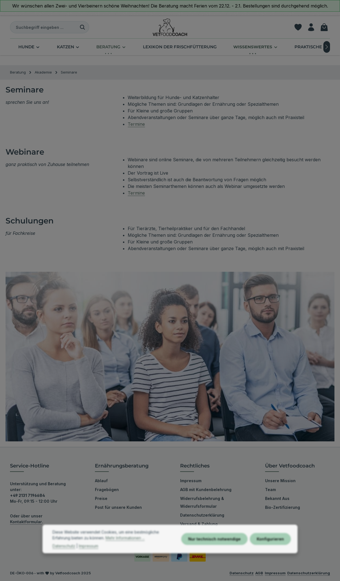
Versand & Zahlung (199, 524)
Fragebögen (107, 489)
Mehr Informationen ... (125, 549)
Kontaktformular (26, 521)
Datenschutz (63, 557)
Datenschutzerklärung (202, 515)
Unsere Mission (280, 480)
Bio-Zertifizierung (282, 507)
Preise (101, 498)
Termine (136, 124)
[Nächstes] (326, 47)
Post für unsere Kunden (118, 507)
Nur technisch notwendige (214, 550)
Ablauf (101, 480)
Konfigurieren (270, 550)
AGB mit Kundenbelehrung (205, 489)
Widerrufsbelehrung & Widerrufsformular (202, 502)
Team (270, 489)
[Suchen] (82, 27)
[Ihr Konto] (311, 27)
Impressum (191, 480)
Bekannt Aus (277, 498)
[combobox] (43, 27)
